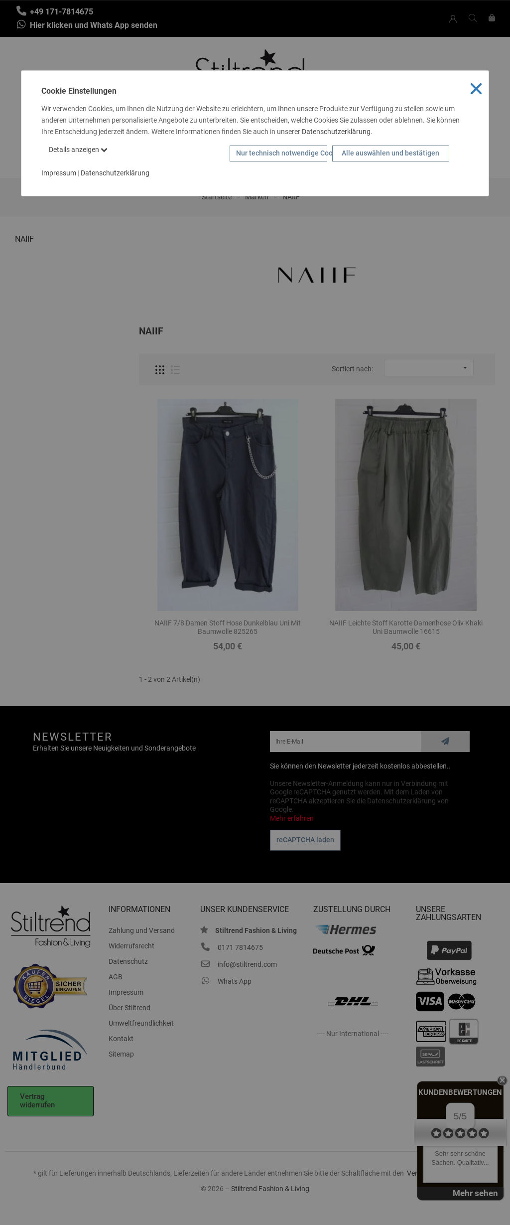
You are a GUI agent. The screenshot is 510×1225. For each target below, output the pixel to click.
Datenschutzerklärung (336, 132)
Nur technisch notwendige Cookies (281, 153)
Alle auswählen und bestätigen (390, 153)
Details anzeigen (78, 149)
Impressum (58, 173)
